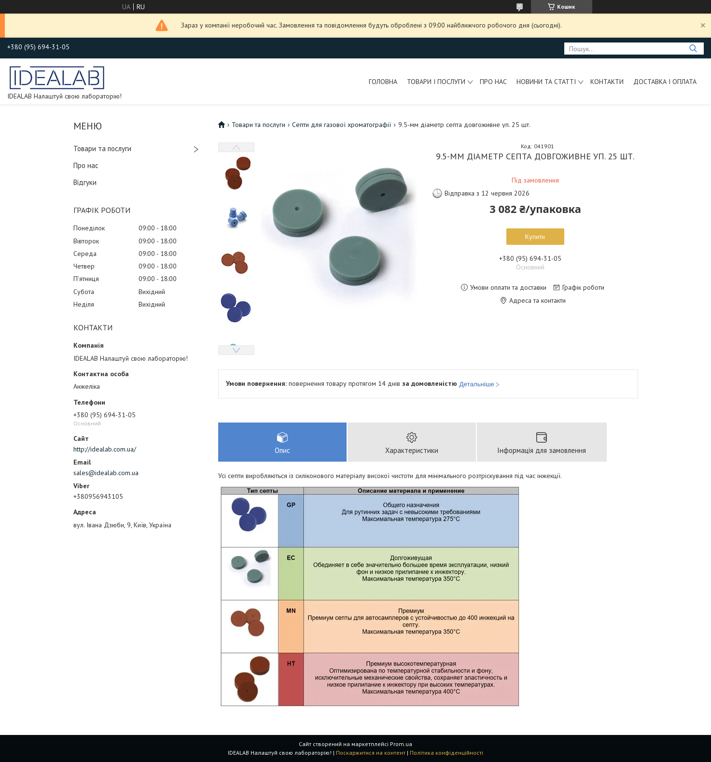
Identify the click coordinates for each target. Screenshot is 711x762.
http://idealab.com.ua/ (104, 449)
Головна (383, 81)
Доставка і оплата (665, 81)
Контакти (607, 81)
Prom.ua (401, 744)
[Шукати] (693, 48)
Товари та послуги (102, 148)
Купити (535, 236)
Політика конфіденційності (446, 752)
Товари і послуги (436, 81)
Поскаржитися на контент (370, 752)
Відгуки (85, 182)
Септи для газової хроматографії (341, 124)
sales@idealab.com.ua (106, 472)
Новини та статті (546, 81)
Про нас (493, 81)
